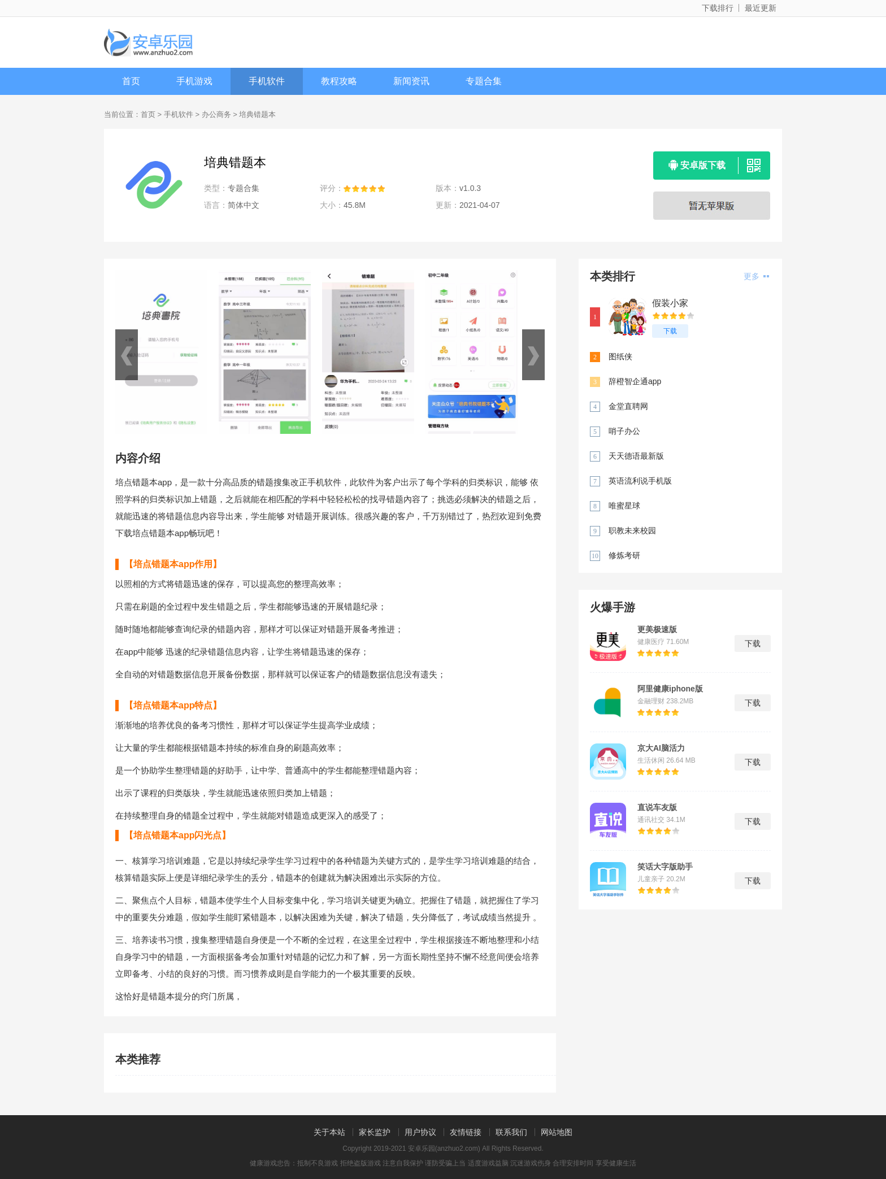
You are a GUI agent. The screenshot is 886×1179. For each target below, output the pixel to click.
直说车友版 (657, 807)
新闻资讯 (411, 81)
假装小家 (670, 303)
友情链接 (465, 1132)
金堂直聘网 (628, 406)
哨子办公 (624, 431)
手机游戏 (194, 81)
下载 (670, 331)
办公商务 (216, 114)
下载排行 (717, 7)
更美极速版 (657, 629)
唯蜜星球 (624, 505)
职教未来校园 (632, 530)
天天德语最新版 (636, 455)
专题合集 (484, 81)
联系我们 (511, 1132)
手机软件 (267, 81)
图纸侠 (620, 356)
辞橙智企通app (635, 381)
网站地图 (556, 1132)
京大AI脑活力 (661, 747)
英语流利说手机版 (640, 480)
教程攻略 (339, 81)
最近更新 (760, 7)
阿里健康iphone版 (670, 688)
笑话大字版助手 (665, 866)
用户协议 (420, 1132)
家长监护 (374, 1132)
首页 (131, 81)
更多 (756, 276)
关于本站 (329, 1132)
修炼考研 (624, 555)
